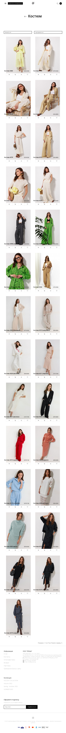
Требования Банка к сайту (12, 669)
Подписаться (32, 707)
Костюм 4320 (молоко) (11, 373)
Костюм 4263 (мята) (10, 546)
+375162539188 (33, 659)
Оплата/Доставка (9, 660)
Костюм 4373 (37, 114)
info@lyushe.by (32, 662)
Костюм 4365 (8, 71)
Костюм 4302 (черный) (41, 417)
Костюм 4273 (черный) (41, 546)
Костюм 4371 (8, 200)
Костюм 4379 (8, 157)
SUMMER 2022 (8, 689)
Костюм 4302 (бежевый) (12, 330)
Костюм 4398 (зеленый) (41, 244)
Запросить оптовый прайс (15, 3)
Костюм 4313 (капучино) (41, 330)
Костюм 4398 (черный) (11, 244)
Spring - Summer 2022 (11, 686)
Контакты (7, 657)
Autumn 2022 (8, 683)
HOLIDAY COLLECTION (11, 680)
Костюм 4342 (37, 287)
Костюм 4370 (37, 71)
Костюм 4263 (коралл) (40, 460)
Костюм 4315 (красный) (12, 460)
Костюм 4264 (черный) (11, 590)
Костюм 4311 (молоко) (11, 417)
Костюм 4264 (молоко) (41, 503)
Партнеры (7, 666)
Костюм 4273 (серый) (11, 633)
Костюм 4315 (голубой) (12, 503)
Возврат (6, 663)
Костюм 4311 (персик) (40, 373)
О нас (5, 654)
